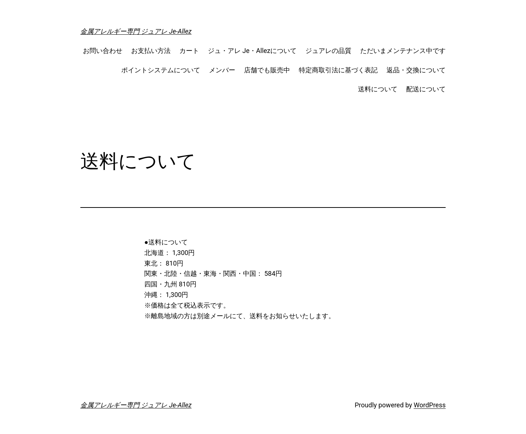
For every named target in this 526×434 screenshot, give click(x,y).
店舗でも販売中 (267, 70)
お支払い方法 (151, 50)
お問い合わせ (102, 50)
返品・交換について (416, 70)
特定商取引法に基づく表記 (338, 70)
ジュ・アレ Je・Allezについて (252, 50)
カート (189, 50)
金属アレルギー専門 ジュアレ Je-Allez (135, 31)
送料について (377, 89)
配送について (426, 89)
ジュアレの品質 (328, 50)
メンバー (222, 70)
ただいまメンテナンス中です (403, 50)
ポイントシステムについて (160, 70)
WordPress (430, 405)
